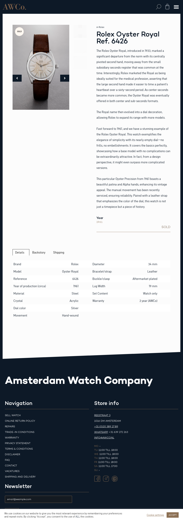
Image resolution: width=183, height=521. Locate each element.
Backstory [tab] (38, 252)
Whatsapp (101, 432)
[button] (159, 7)
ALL (78, 516)
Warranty (12, 437)
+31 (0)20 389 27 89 (106, 426)
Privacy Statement (18, 443)
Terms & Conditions (19, 448)
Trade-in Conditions (19, 432)
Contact (11, 465)
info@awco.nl (104, 437)
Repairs (10, 426)
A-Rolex (100, 27)
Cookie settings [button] (155, 515)
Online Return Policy (20, 420)
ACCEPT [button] (173, 515)
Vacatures (12, 471)
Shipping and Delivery (20, 476)
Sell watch (13, 415)
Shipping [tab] (58, 252)
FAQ (7, 460)
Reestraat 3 (102, 415)
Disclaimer (12, 454)
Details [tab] (19, 252)
